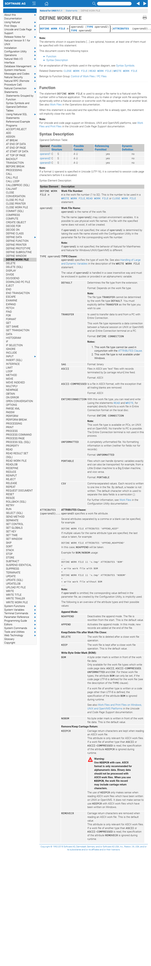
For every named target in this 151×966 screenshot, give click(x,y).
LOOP (9, 371)
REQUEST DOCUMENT (19, 490)
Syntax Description (57, 60)
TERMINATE (13, 572)
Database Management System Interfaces (20, 68)
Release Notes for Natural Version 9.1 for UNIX (20, 40)
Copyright (9, 642)
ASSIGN (10, 136)
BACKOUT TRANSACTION (15, 160)
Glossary (9, 639)
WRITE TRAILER (15, 598)
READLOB (11, 464)
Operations (20, 55)
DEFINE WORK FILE (17, 259)
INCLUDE (11, 352)
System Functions (20, 606)
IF (7, 341)
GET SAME (12, 326)
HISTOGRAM (13, 337)
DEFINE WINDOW (16, 255)
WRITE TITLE (14, 594)
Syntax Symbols (125, 65)
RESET (10, 494)
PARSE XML (13, 408)
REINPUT (11, 475)
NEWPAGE (12, 389)
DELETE (11, 263)
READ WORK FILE (16, 460)
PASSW (10, 412)
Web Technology (20, 635)
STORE (10, 557)
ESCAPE (11, 296)
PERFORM (12, 416)
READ (9, 449)
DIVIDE (10, 274)
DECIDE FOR (13, 226)
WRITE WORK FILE (17, 602)
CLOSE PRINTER (16, 203)
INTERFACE (13, 364)
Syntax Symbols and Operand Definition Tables (17, 107)
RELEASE (11, 483)
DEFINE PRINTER (16, 244)
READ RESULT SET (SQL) (17, 455)
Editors (20, 624)
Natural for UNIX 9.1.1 (51, 10)
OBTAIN (10, 393)
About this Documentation (20, 16)
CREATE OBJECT (16, 222)
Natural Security (20, 77)
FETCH (10, 308)
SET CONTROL (14, 524)
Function (51, 56)
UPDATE (11, 576)
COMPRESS (13, 215)
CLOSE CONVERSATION (15, 194)
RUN (8, 509)
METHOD (11, 375)
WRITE (10, 591)
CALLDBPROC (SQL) (18, 185)
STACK (10, 550)
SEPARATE (12, 520)
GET (8, 322)
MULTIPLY (12, 386)
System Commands (20, 628)
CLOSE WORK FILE (17, 207)
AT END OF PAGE (16, 147)
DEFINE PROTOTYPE (18, 248)
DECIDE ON (13, 229)
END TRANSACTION (18, 293)
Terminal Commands (20, 613)
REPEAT (11, 486)
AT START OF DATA (17, 151)
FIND (9, 311)
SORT (9, 546)
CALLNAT (11, 188)
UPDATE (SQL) (14, 580)
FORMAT (11, 319)
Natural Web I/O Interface (20, 60)
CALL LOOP (12, 181)
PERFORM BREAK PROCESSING (16, 421)
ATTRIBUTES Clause (130, 350)
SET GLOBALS (14, 527)
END (8, 289)
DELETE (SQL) (14, 267)
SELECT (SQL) (14, 513)
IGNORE (11, 349)
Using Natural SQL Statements (21, 116)
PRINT (10, 427)
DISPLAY (11, 270)
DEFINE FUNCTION (17, 240)
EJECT (10, 285)
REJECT (11, 479)
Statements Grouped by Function (19, 97)
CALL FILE (12, 177)
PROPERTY (12, 445)
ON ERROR (12, 397)
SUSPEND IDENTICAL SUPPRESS (19, 566)
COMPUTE (12, 218)
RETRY (10, 505)
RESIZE (10, 498)
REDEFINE (12, 468)
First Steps (20, 26)
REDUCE (11, 471)
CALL (9, 173)
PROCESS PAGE (15, 438)
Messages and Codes (20, 74)
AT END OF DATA (16, 144)
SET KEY (11, 531)
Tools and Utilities (20, 632)
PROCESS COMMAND (19, 434)
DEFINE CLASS (15, 233)
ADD (8, 133)
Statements (20, 92)
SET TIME (12, 535)
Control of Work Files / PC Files (89, 76)
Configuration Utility (20, 51)
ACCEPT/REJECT (16, 129)
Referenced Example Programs (18, 123)
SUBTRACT (12, 561)
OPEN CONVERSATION (19, 401)
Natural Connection (20, 88)
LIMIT (9, 367)
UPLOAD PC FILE (16, 587)
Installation (20, 48)
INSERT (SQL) (14, 360)
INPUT (21, 356)
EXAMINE (11, 300)
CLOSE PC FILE (15, 200)
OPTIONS (11, 404)
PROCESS (12, 431)
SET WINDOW (14, 538)
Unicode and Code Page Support (20, 31)
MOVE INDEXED (15, 382)
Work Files (56, 104)
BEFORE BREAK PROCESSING (15, 168)
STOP (9, 553)
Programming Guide (20, 621)
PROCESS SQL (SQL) (18, 442)
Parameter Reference (20, 617)
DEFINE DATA (21, 237)
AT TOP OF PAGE (16, 155)
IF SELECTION (14, 345)
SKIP (8, 542)
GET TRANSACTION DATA (17, 332)
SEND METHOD (15, 516)
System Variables (20, 610)
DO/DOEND (12, 278)
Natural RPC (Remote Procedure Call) (20, 82)
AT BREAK (12, 140)
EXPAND (11, 304)
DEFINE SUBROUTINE (19, 252)
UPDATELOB (13, 583)
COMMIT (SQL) (15, 211)
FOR (8, 315)
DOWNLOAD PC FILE (18, 282)
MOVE (9, 378)
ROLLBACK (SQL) (16, 501)
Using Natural (20, 22)
